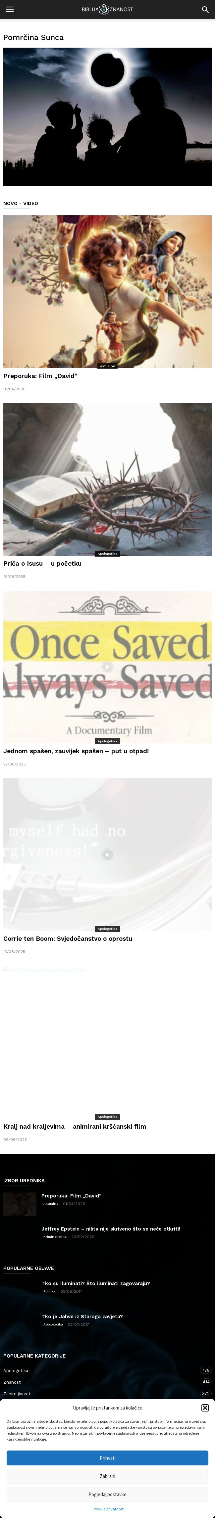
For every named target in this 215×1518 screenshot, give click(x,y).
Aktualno (107, 366)
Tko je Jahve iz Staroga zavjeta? (82, 1317)
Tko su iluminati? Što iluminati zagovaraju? (95, 1283)
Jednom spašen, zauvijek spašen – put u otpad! (76, 751)
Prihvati (108, 1458)
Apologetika (107, 553)
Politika (49, 1291)
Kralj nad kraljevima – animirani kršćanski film (74, 1126)
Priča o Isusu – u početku (42, 563)
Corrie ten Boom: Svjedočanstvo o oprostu (67, 938)
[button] (205, 1408)
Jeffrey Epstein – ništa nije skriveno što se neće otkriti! (110, 1229)
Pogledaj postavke (107, 1494)
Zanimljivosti (100, 1393)
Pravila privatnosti (109, 1508)
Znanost (100, 1381)
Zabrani (107, 1476)
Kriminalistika (55, 1236)
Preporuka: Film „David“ (40, 376)
